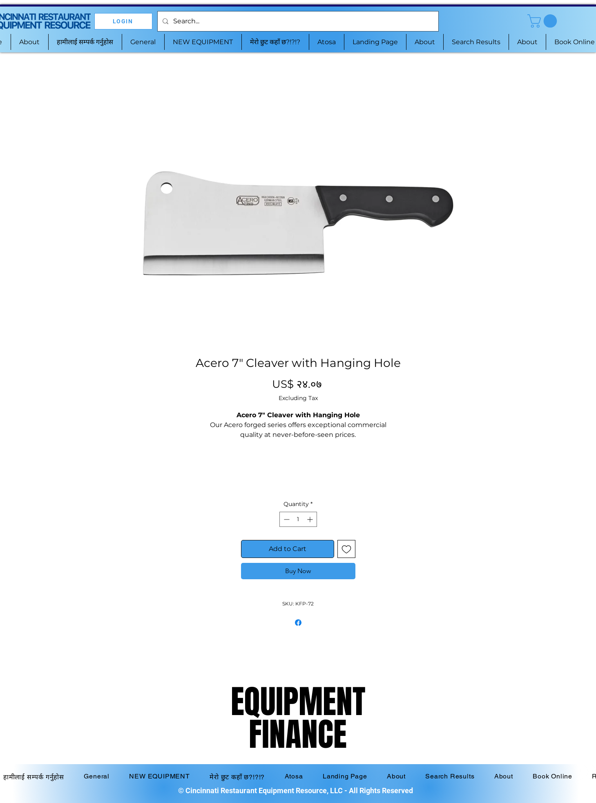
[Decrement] (286, 519)
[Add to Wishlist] (346, 549)
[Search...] (297, 21)
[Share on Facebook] (298, 623)
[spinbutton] (298, 519)
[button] (543, 21)
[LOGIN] (123, 21)
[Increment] (311, 519)
